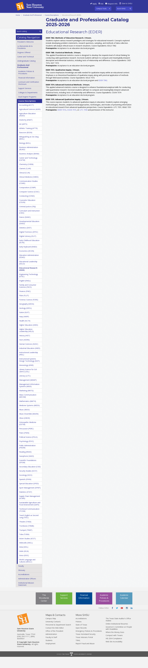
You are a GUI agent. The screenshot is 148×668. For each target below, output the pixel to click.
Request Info (112, 4)
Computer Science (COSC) (29, 203)
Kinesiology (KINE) (26, 376)
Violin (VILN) (24, 562)
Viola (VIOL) (23, 558)
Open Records (81, 639)
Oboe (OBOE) (24, 429)
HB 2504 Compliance (114, 649)
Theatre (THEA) (25, 533)
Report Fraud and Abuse (85, 655)
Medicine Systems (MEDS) (29, 416)
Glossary (21, 581)
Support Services (24, 99)
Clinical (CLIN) (24, 184)
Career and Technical (27, 15)
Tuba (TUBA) (24, 545)
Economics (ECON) (26, 262)
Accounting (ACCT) (26, 116)
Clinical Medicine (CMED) (28, 188)
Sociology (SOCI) (25, 486)
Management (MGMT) (28, 391)
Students (49, 651)
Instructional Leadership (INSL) (28, 364)
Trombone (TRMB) (26, 537)
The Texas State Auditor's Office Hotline (118, 631)
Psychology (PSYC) (26, 452)
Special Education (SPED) (29, 495)
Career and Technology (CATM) (28, 170)
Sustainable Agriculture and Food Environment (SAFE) (29, 515)
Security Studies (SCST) (28, 482)
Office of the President (54, 642)
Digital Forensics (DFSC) (28, 243)
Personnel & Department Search (58, 636)
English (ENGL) (25, 292)
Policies (79, 633)
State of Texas (81, 636)
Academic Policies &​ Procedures (26, 83)
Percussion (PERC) (26, 440)
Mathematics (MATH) (27, 412)
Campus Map (51, 630)
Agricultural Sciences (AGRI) (30, 120)
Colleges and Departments (29, 21)
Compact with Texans (114, 646)
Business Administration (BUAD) (28, 159)
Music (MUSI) (24, 421)
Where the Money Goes (115, 643)
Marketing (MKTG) (26, 402)
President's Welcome (25, 53)
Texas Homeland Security (85, 645)
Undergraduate (49, 15)
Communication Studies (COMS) (28, 193)
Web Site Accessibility (114, 653)
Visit (101, 4)
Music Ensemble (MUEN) (28, 425)
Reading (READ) (25, 463)
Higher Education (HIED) (28, 336)
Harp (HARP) (24, 328)
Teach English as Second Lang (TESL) (28, 527)
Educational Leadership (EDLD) (28, 274)
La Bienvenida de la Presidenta (24, 58)
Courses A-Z (114, 15)
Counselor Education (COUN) (27, 212)
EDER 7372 (61, 121)
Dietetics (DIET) (25, 239)
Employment (50, 655)
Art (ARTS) (23, 135)
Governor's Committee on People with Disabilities (119, 639)
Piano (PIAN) (24, 444)
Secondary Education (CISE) (30, 478)
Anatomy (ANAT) (25, 131)
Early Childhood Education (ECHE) (29, 252)
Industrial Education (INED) (29, 359)
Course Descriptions (52, 26)
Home (18, 26)
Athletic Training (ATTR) (28, 139)
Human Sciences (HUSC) (28, 355)
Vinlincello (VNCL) (26, 554)
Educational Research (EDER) (28, 280)
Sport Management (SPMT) (30, 499)
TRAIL (78, 651)
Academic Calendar (124, 607)
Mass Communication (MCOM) (27, 407)
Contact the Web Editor (55, 639)
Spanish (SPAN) (25, 490)
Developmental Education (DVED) (29, 233)
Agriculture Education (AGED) (27, 126)
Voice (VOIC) (24, 566)
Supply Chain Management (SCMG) (29, 508)
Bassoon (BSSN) (25, 144)
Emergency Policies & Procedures (89, 642)
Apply (94, 4)
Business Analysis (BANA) (29, 165)
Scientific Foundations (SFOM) (27, 472)
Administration (51, 645)
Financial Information (26, 89)
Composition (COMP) (27, 199)
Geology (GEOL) (25, 319)
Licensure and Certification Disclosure (28, 94)
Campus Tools (101, 8)
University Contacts (53, 633)
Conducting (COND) (27, 207)
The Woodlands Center (44, 609)
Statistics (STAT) (25, 503)
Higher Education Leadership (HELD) (26, 341)
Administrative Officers (27, 590)
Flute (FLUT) (24, 307)
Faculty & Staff (51, 648)
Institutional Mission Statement (26, 595)
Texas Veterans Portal (84, 648)
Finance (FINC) (25, 302)
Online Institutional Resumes (117, 635)
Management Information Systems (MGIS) (29, 396)
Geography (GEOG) (26, 315)
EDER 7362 (102, 91)
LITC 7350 (83, 121)
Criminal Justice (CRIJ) (27, 218)
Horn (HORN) (24, 351)
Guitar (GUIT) (24, 323)
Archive (50, 21)
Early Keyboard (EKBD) (28, 258)
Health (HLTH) (24, 332)
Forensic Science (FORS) (28, 311)
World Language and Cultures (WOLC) (27, 572)
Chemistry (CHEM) (26, 175)
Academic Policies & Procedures (104, 609)
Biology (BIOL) (25, 154)
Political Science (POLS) (28, 448)
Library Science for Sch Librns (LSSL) (28, 381)
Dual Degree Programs (27, 108)
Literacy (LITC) (25, 387)
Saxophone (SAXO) (26, 467)
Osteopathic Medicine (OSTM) (27, 434)
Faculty (21, 577)
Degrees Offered (23, 63)
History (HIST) (24, 347)
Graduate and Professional (74, 15)
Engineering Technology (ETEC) (28, 286)
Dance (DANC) (25, 228)
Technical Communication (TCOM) (29, 521)
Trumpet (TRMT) (25, 541)
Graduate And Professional (32, 26)
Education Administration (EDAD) (29, 267)
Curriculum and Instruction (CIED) (29, 223)
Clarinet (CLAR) (25, 180)
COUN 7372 (71, 121)
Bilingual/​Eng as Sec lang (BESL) (28, 149)
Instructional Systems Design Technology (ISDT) (29, 371)
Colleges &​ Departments (28, 104)
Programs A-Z (98, 15)
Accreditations (23, 585)
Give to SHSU (127, 3)
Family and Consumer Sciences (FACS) (27, 297)
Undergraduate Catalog (26, 72)
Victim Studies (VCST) (27, 550)
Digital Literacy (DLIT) (27, 247)
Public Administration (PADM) (27, 458)
